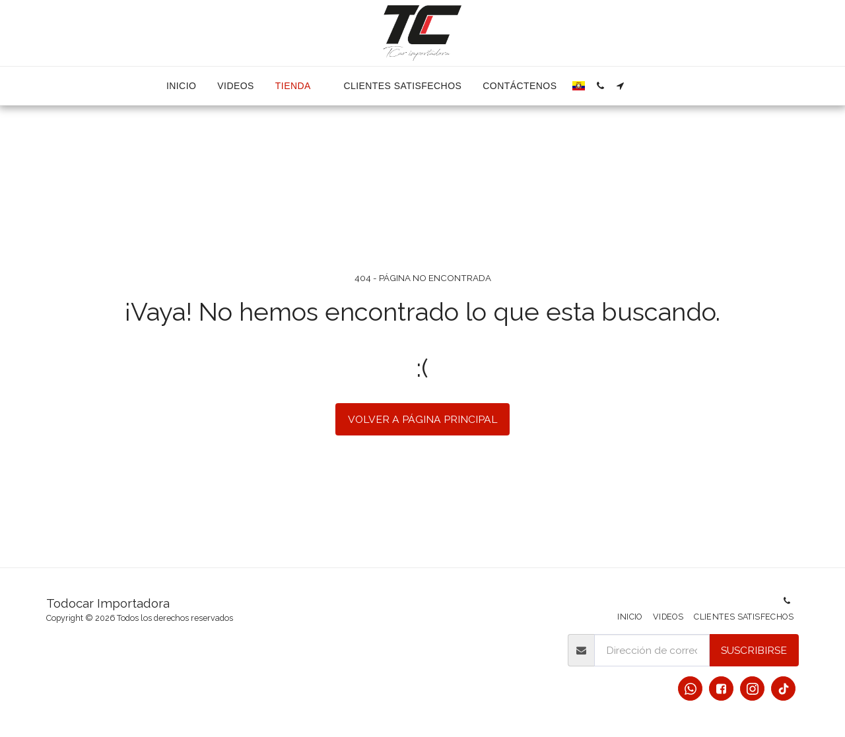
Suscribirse (754, 650)
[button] (600, 85)
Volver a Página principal (423, 419)
